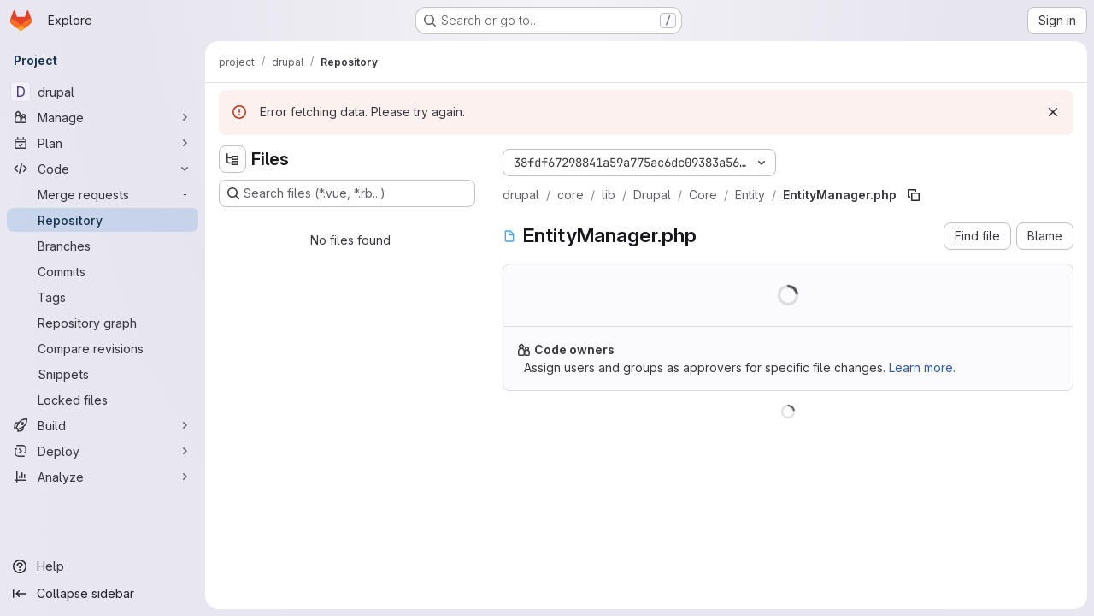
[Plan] (102, 143)
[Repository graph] (102, 323)
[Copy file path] (913, 195)
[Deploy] (102, 451)
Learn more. (922, 367)
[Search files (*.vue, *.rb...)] (347, 193)
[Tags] (102, 297)
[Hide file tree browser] (232, 159)
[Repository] (102, 220)
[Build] (102, 425)
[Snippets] (102, 374)
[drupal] (102, 92)
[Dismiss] (1053, 112)
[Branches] (102, 246)
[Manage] (102, 117)
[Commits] (102, 271)
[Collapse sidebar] (102, 594)
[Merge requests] (102, 194)
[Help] (102, 566)
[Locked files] (102, 400)
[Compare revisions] (102, 348)
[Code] (102, 169)
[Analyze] (102, 477)
